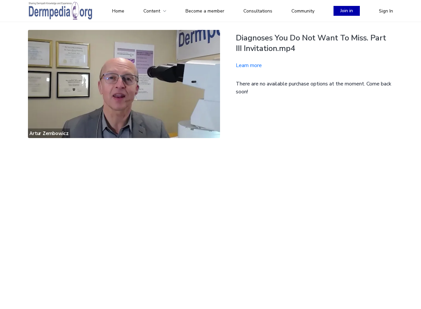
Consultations (257, 11)
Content (154, 11)
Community (302, 11)
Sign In (386, 11)
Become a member (205, 11)
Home (118, 11)
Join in (346, 11)
